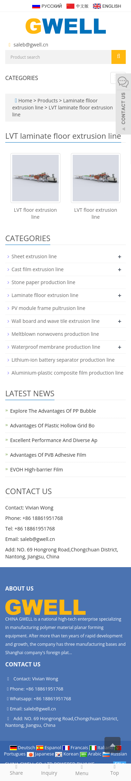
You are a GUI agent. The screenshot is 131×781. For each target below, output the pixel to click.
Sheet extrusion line (34, 256)
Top (114, 770)
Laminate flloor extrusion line (45, 295)
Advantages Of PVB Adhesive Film (48, 454)
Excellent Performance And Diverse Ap (53, 440)
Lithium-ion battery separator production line (63, 359)
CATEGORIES (21, 78)
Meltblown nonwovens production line (55, 334)
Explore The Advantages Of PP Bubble (53, 410)
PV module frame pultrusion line (48, 308)
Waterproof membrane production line (56, 347)
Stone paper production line (43, 282)
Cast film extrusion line (38, 269)
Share (16, 770)
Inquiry (49, 770)
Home (25, 100)
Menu (82, 770)
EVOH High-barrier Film (36, 469)
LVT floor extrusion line (35, 213)
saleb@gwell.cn (31, 44)
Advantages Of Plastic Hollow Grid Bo (52, 425)
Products (48, 100)
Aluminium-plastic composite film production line (67, 372)
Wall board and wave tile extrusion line (56, 321)
